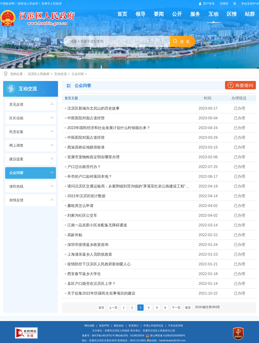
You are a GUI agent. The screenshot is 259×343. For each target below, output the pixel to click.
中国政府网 (7, 3)
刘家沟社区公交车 (82, 215)
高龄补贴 (74, 235)
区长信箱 (16, 118)
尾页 (188, 307)
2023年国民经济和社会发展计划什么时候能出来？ (108, 128)
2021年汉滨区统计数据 (86, 196)
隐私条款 (119, 325)
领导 (140, 14)
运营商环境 (134, 52)
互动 (213, 14)
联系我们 (134, 325)
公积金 (162, 52)
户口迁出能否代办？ (84, 167)
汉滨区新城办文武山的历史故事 (93, 108)
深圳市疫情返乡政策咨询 (87, 245)
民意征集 (16, 132)
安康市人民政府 (51, 3)
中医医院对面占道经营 (86, 118)
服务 (195, 14)
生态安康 (115, 52)
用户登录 (209, 3)
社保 (150, 52)
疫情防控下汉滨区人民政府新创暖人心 (99, 264)
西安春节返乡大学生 (84, 274)
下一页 (176, 307)
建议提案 (16, 159)
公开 (177, 14)
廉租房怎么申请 (80, 206)
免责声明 (104, 325)
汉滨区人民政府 (39, 74)
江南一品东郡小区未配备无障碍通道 (97, 225)
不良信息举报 (175, 325)
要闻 (159, 14)
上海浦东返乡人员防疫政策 (89, 254)
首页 (122, 14)
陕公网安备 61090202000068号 (165, 335)
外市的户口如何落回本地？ (89, 176)
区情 (232, 14)
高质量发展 (96, 52)
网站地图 (89, 325)
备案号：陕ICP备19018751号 (98, 335)
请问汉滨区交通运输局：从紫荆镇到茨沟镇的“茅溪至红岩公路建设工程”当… (129, 186)
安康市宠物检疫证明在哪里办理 (93, 157)
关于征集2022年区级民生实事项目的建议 (101, 293)
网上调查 (16, 145)
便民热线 (16, 186)
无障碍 (224, 3)
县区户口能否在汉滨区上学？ (91, 283)
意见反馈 (16, 104)
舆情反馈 (16, 200)
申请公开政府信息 (153, 325)
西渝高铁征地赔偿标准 (86, 147)
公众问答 (77, 74)
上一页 (113, 307)
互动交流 (60, 74)
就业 (175, 52)
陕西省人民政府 (28, 3)
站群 (250, 14)
